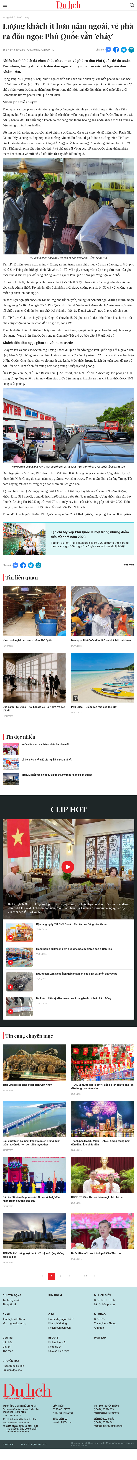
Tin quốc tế (10, 1313)
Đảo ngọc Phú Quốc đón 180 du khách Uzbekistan (98, 643)
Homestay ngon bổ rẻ (61, 1328)
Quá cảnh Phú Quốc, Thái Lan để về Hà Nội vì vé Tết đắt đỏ (33, 714)
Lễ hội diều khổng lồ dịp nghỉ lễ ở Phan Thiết (48, 765)
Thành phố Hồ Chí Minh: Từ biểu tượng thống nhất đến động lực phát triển (100, 1149)
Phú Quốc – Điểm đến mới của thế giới (98, 712)
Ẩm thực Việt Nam (14, 1328)
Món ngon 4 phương (15, 1332)
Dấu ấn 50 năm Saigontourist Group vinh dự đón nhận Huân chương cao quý (33, 1206)
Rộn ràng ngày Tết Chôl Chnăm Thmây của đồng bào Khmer (74, 930)
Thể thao (8, 1361)
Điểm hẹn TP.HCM (105, 1308)
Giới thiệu (9, 1455)
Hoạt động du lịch (14, 1376)
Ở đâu (52, 1323)
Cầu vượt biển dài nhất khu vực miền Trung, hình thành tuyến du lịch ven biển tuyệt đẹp (34, 1149)
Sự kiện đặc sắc (13, 1381)
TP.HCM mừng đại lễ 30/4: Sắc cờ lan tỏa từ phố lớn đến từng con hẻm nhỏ (102, 1092)
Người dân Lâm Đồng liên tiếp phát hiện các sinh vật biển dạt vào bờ (79, 979)
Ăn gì (6, 1323)
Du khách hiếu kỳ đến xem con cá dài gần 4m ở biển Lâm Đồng (76, 1004)
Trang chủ (8, 17)
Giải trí (8, 1347)
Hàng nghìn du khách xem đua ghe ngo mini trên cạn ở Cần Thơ (77, 955)
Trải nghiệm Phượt (105, 1332)
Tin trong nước (12, 1308)
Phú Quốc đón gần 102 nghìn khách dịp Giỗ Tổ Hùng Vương (65, 896)
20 (85, 1284)
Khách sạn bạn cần (60, 1337)
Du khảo (100, 1323)
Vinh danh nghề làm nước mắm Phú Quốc (32, 641)
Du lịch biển (103, 1303)
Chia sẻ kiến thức (59, 1361)
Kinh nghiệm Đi (58, 1352)
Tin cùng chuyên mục (31, 1041)
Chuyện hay (11, 1371)
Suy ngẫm (55, 1303)
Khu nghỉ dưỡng (58, 1332)
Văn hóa (8, 1352)
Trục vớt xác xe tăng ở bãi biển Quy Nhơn (29, 1090)
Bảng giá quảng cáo (34, 1455)
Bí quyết (54, 1347)
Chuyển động (24, 17)
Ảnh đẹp (99, 1337)
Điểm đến (100, 1328)
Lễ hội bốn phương (106, 1313)
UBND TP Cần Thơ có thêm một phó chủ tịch (99, 1204)
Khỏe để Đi (55, 1357)
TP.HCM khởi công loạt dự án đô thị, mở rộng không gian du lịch (60, 780)
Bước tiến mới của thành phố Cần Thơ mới (47, 750)
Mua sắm (100, 1347)
